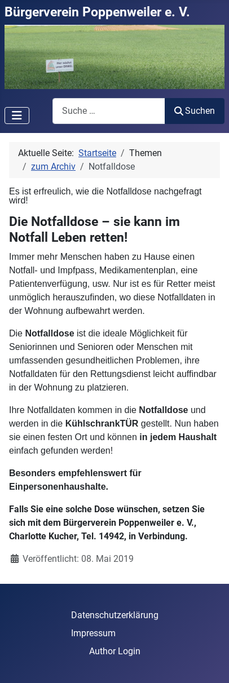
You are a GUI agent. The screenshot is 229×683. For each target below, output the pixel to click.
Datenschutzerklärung (114, 615)
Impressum (93, 633)
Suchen (194, 110)
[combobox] (108, 110)
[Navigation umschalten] (17, 115)
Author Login (114, 651)
